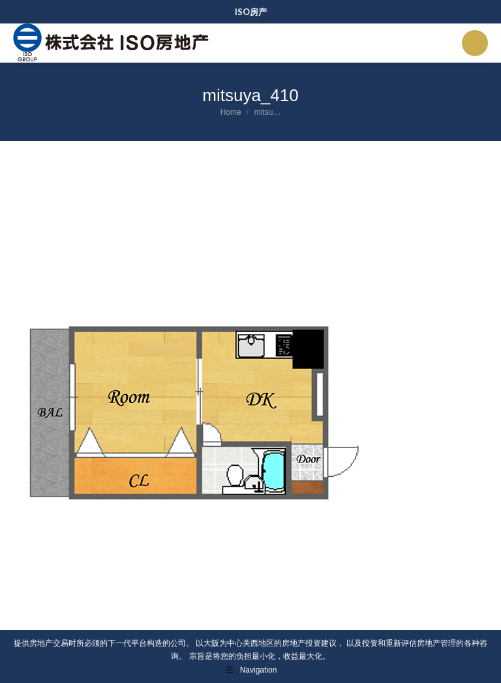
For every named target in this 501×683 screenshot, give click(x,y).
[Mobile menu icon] (475, 43)
